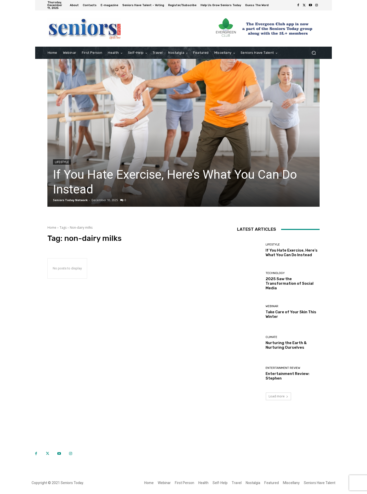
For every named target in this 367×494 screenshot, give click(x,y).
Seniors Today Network (70, 200)
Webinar (272, 306)
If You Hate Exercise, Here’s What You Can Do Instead (292, 252)
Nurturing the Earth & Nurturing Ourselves (286, 345)
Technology (275, 273)
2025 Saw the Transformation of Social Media (289, 283)
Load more (278, 396)
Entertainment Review (283, 368)
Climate (271, 337)
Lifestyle (62, 162)
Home (51, 227)
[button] (314, 53)
